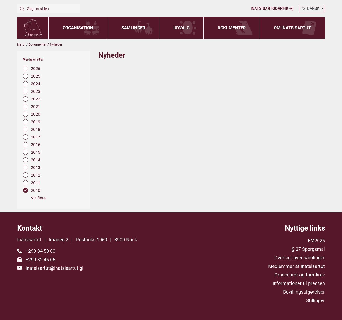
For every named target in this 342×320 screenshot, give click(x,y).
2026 (35, 68)
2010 (35, 190)
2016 (35, 144)
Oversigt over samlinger (299, 258)
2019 (35, 121)
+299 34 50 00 (40, 251)
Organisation (78, 27)
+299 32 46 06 (40, 259)
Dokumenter (232, 27)
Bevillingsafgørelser (304, 292)
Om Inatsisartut (292, 27)
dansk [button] (310, 8)
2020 (35, 114)
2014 (35, 160)
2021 (35, 106)
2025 (35, 76)
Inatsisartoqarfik (272, 8)
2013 (35, 167)
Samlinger (133, 27)
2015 (35, 152)
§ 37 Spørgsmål (308, 249)
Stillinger (315, 300)
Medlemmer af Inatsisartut (296, 266)
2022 (35, 99)
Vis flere (38, 198)
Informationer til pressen (299, 283)
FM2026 (316, 240)
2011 (35, 182)
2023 (35, 91)
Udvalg (181, 27)
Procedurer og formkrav (300, 275)
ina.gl (21, 44)
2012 (35, 175)
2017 (35, 137)
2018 (35, 129)
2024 (35, 83)
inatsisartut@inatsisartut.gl (54, 268)
